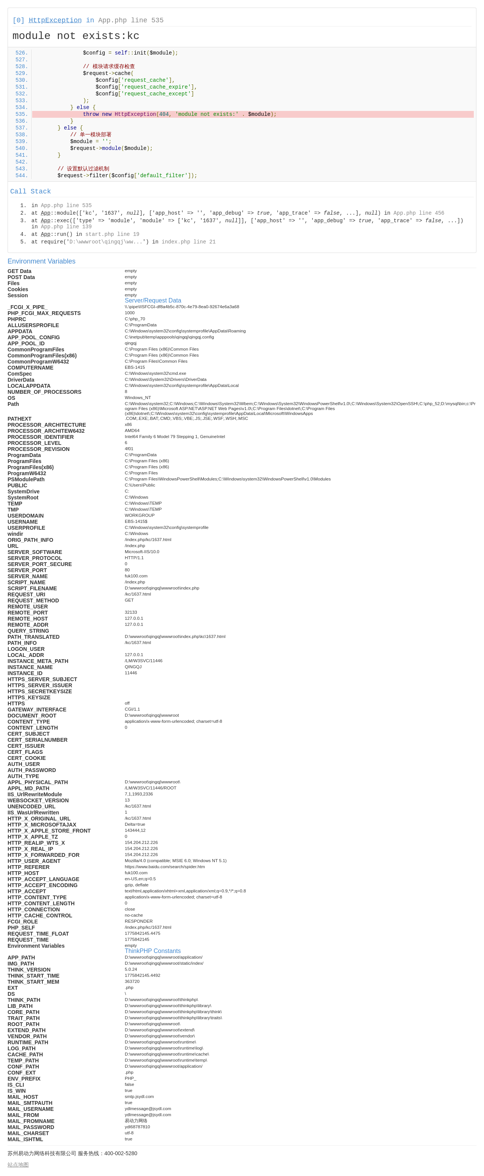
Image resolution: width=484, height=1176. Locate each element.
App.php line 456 (419, 213)
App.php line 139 (66, 227)
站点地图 (18, 1165)
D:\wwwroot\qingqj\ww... (106, 242)
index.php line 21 (188, 242)
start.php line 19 (112, 234)
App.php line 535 (131, 20)
